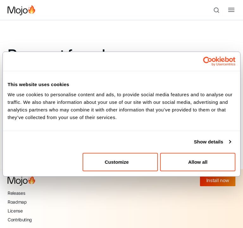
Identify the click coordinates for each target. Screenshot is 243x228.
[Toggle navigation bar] (226, 10)
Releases (16, 193)
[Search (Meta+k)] (219, 10)
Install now (217, 180)
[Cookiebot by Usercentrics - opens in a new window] (207, 61)
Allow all (198, 161)
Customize (120, 161)
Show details (208, 141)
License (15, 210)
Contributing (20, 219)
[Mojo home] (21, 180)
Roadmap (17, 202)
